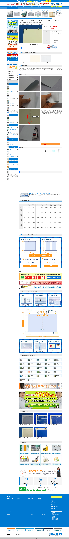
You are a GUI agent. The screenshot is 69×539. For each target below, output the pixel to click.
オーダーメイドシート (31, 500)
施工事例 (39, 6)
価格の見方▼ (40, 20)
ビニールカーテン (10, 499)
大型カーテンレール (19, 500)
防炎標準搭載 (29, 4)
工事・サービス (17, 6)
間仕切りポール (19, 499)
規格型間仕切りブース (10, 511)
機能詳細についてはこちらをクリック (52, 48)
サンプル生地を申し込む (50, 144)
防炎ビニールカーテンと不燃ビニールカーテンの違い (39, 193)
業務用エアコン (19, 511)
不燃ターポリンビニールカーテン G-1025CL (55, 424)
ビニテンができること (43, 516)
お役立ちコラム (47, 6)
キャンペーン (25, 6)
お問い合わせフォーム (31, 516)
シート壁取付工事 (41, 499)
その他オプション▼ (57, 20)
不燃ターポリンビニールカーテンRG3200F (26, 424)
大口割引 (18, 516)
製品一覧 (10, 6)
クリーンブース (9, 510)
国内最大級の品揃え (36, 4)
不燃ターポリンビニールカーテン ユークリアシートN (40, 424)
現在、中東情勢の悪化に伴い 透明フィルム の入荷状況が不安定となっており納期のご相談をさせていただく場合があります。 (29, 18)
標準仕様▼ (49, 20)
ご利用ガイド (32, 6)
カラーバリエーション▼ (24, 20)
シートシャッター (19, 510)
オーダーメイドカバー (31, 499)
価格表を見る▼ (52, 28)
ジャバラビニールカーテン (11, 500)
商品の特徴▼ (32, 20)
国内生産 (24, 4)
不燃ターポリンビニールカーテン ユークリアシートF (40, 437)
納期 (10, 79)
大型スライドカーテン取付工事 (42, 500)
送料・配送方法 (11, 77)
